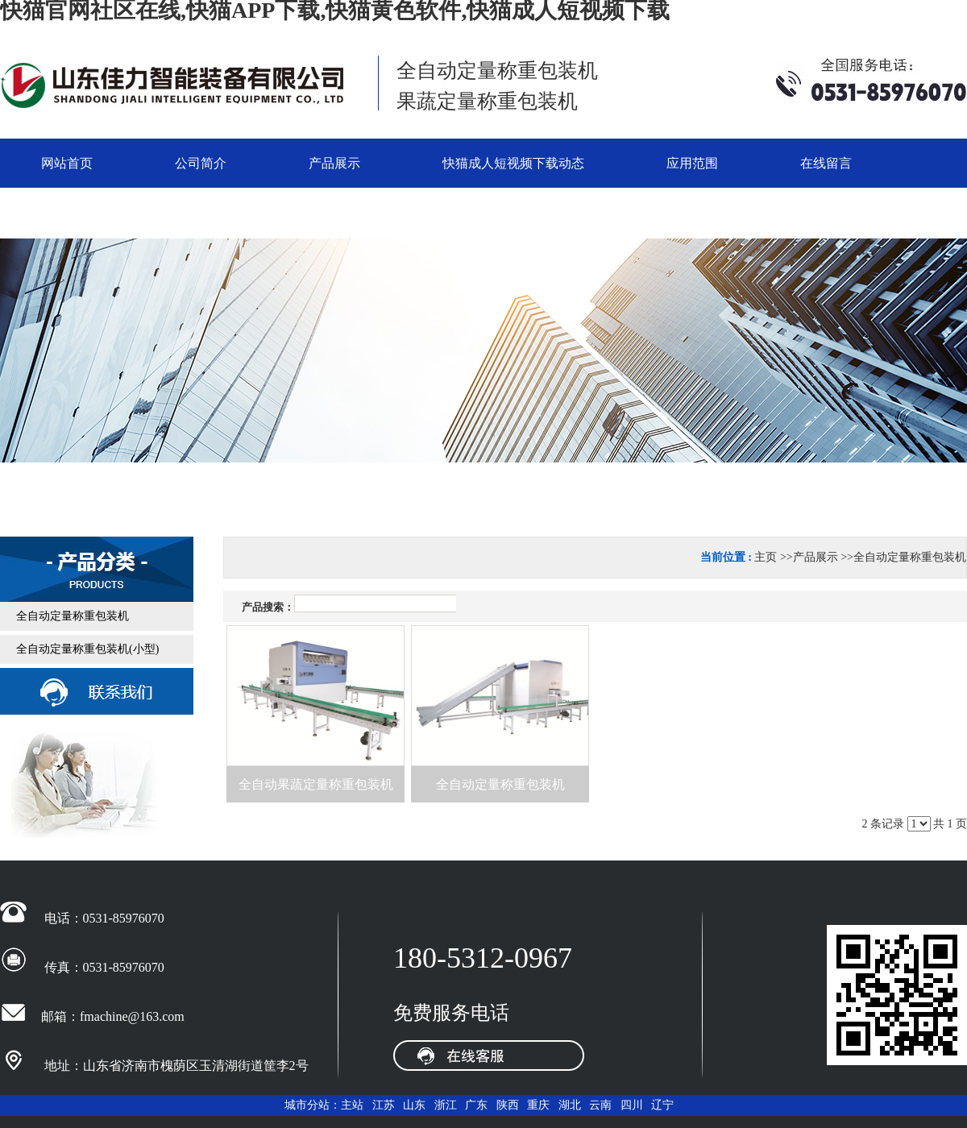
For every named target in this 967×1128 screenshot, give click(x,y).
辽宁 (662, 1105)
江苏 (383, 1105)
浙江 (445, 1105)
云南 (600, 1105)
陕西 (507, 1105)
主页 (765, 557)
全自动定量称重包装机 (909, 557)
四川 (631, 1105)
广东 (476, 1105)
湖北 (569, 1105)
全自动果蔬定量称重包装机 (316, 784)
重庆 (538, 1105)
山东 (414, 1105)
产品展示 (815, 557)
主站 (352, 1105)
